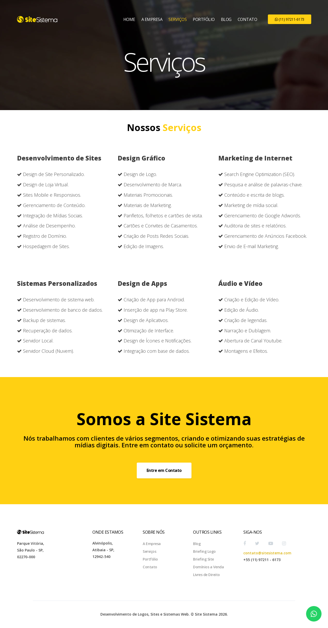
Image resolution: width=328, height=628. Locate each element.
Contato (247, 19)
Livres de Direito (206, 574)
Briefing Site (203, 559)
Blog (226, 19)
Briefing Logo (204, 551)
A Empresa (152, 19)
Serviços (178, 19)
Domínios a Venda (208, 566)
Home (129, 19)
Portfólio (204, 19)
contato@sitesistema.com (267, 552)
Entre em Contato (164, 470)
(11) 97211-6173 (289, 19)
